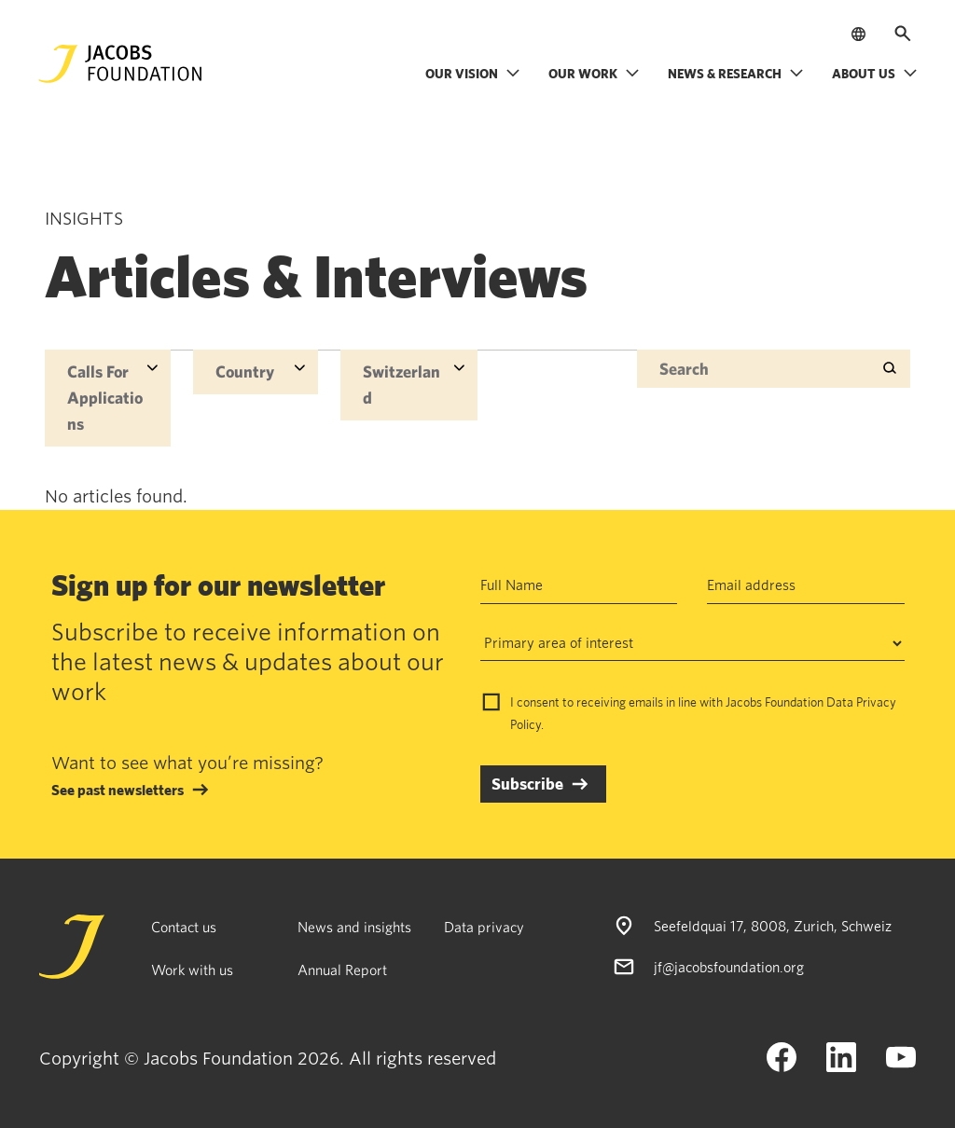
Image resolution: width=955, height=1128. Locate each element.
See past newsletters (117, 789)
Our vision (472, 73)
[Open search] (902, 33)
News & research (736, 73)
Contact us (183, 926)
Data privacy (484, 926)
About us (875, 73)
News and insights (354, 926)
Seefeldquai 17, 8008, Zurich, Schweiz (773, 925)
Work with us (192, 969)
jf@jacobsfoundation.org (729, 966)
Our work (594, 73)
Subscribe (527, 783)
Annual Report (342, 969)
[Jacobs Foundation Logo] (120, 64)
